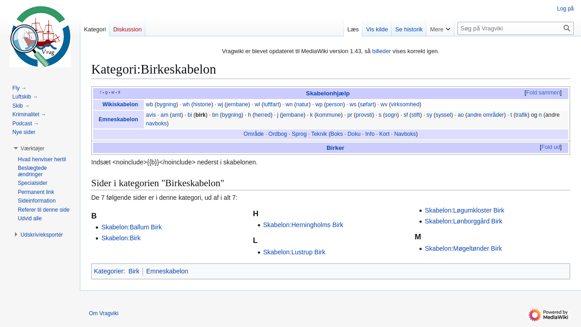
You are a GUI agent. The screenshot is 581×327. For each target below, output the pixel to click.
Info (370, 134)
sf (406, 115)
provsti (364, 115)
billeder (381, 51)
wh (186, 104)
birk (200, 115)
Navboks (405, 134)
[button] (32, 148)
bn (215, 115)
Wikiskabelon (120, 104)
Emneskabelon (118, 119)
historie (202, 104)
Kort (384, 134)
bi (189, 115)
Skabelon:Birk (120, 238)
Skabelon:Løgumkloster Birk (464, 210)
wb (149, 104)
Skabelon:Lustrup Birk (294, 252)
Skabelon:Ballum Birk (131, 227)
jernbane (237, 104)
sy (429, 115)
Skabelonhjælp (328, 93)
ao (461, 115)
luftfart (271, 104)
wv (383, 104)
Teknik (319, 134)
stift (415, 115)
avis (151, 115)
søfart (367, 104)
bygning (166, 104)
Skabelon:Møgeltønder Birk (463, 248)
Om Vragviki (103, 313)
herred (263, 115)
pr (349, 115)
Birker (335, 147)
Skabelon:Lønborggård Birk (463, 221)
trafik (522, 115)
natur (302, 104)
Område (254, 134)
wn (289, 104)
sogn (391, 115)
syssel (443, 115)
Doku (354, 134)
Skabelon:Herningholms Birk (303, 224)
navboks (156, 123)
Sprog (299, 134)
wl (257, 104)
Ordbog (277, 134)
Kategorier (108, 271)
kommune (328, 115)
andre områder (485, 115)
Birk (133, 271)
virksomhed (405, 104)
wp (319, 104)
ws (353, 104)
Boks (336, 134)
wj (220, 104)
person (334, 104)
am (164, 115)
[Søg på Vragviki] (516, 28)
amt (176, 115)
